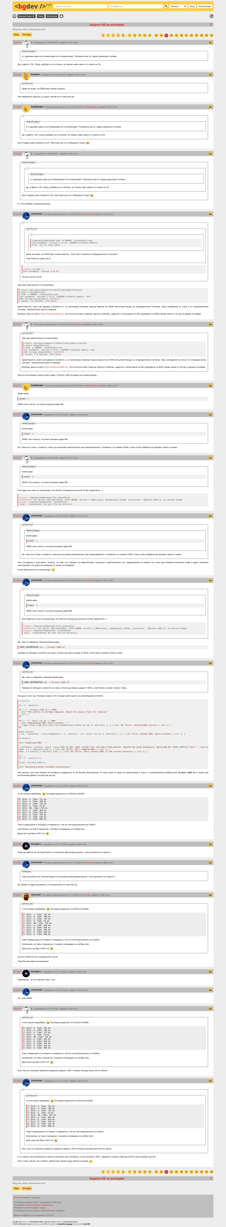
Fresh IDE (86, 1224)
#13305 (17, 42)
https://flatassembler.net (51, 313)
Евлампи (35, 74)
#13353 (17, 862)
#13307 (17, 107)
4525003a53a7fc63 (70, 1222)
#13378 (17, 1081)
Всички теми (26, 16)
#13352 (17, 844)
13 (140, 35)
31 (186, 35)
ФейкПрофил (37, 107)
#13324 (17, 663)
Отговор (27, 34)
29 (176, 35)
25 (156, 35)
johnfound (36, 214)
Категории (52, 16)
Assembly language (65, 1224)
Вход (192, 6)
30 (181, 35)
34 (201, 35)
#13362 (17, 895)
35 (206, 35)
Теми (40, 16)
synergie (36, 895)
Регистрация (204, 6)
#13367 (17, 971)
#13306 (17, 74)
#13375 (17, 1008)
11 (130, 35)
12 (135, 35)
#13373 (17, 990)
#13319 (17, 516)
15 (150, 35)
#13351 (17, 786)
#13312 (17, 385)
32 (191, 35)
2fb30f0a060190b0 (36, 1222)
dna (26, 29)
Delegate (36, 844)
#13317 (17, 457)
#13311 (17, 324)
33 (196, 35)
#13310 (17, 214)
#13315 (17, 414)
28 (171, 35)
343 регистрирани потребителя (38, 1205)
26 (161, 35)
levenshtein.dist (37, 29)
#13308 (17, 153)
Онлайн (17, 1197)
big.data (18, 29)
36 (211, 35)
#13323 (17, 580)
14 (145, 35)
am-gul (42, 1208)
